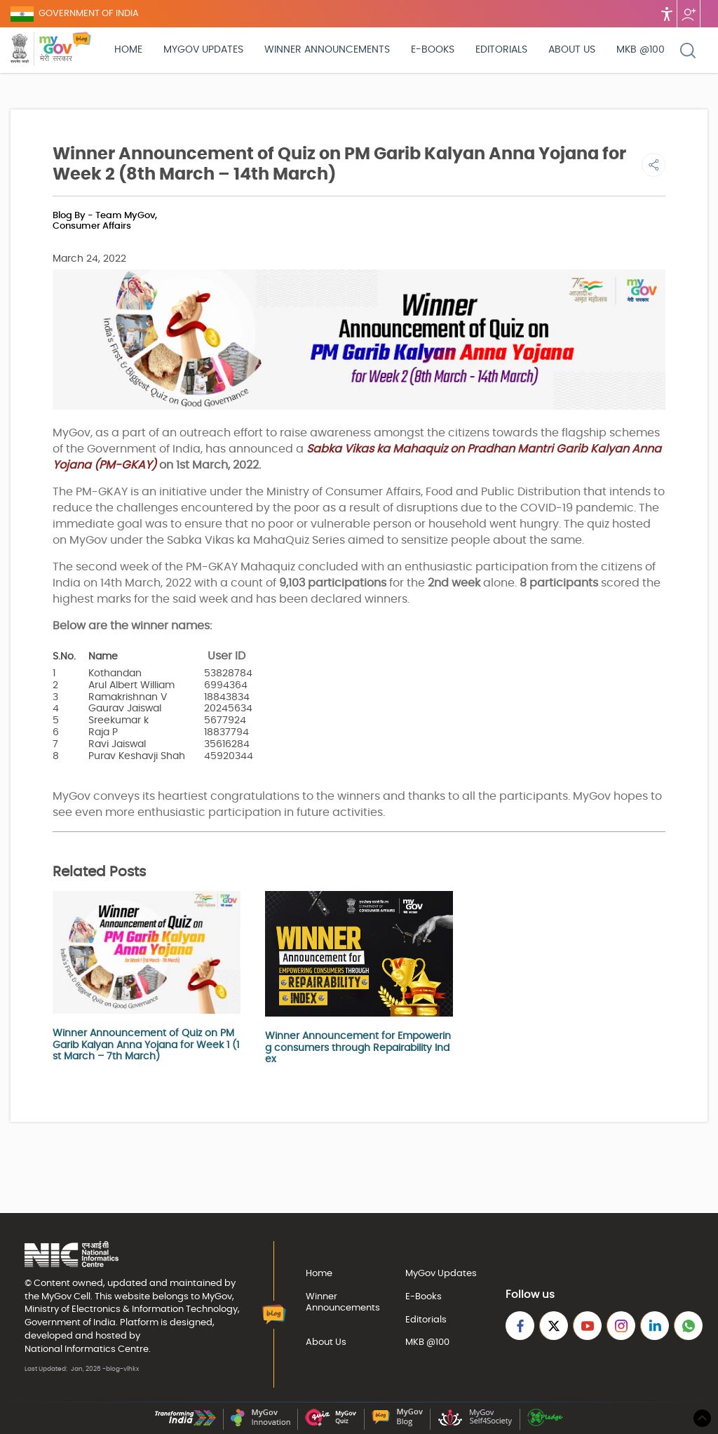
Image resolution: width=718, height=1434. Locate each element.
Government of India (70, 1322)
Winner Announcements (327, 50)
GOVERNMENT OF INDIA (89, 13)
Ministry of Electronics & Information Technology (131, 1309)
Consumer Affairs (92, 226)
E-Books (432, 50)
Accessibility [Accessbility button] (666, 13)
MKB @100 (640, 50)
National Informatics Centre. (88, 1349)
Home (128, 50)
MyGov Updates (203, 50)
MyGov (56, 1296)
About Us (571, 50)
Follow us (688, 13)
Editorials (501, 50)
